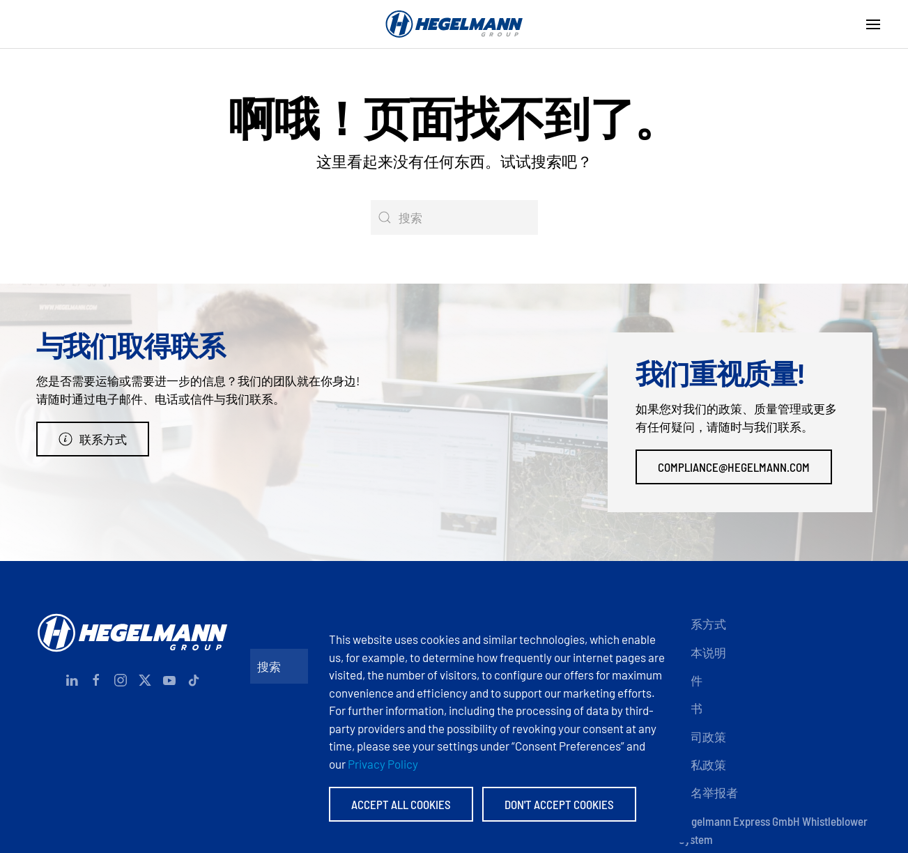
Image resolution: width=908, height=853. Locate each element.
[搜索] (454, 217)
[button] (873, 24)
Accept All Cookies (401, 804)
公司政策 (702, 737)
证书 (690, 708)
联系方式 (93, 439)
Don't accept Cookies (559, 804)
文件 (690, 680)
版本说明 (702, 652)
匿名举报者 (708, 792)
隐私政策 (702, 764)
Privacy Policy (383, 764)
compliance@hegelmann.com (734, 467)
